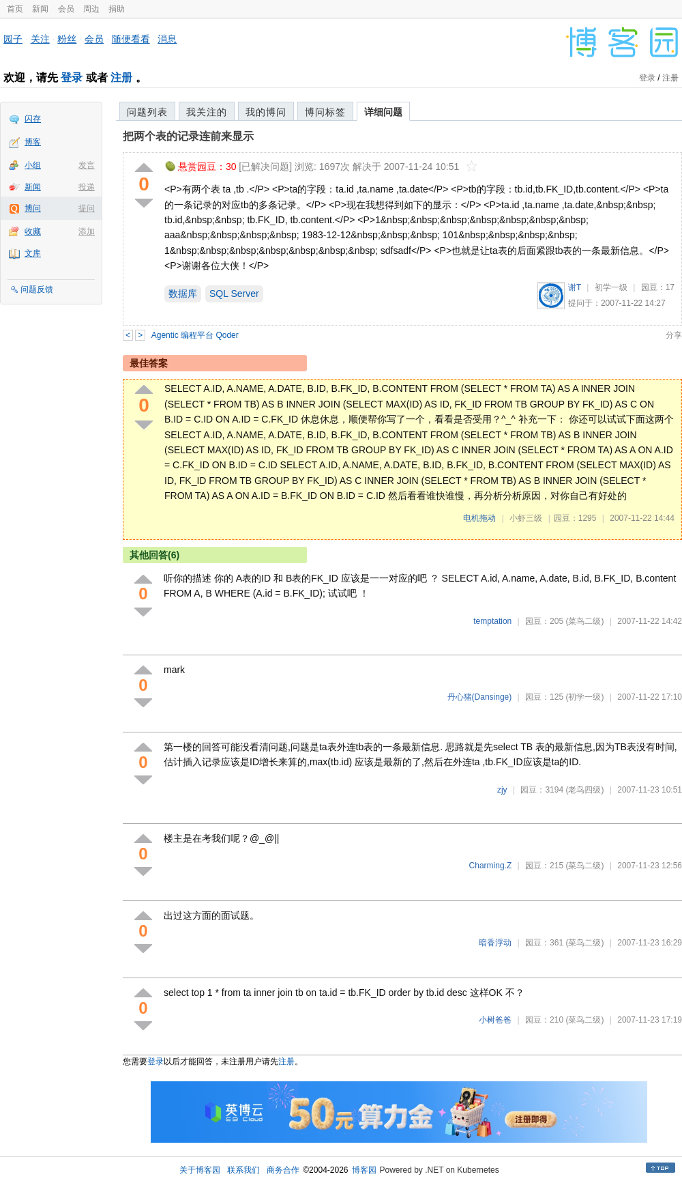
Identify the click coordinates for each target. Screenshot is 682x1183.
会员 (66, 9)
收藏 (33, 231)
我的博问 (266, 111)
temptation (492, 621)
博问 (33, 208)
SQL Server (234, 293)
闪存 (33, 119)
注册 (121, 77)
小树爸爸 (495, 1020)
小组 (33, 165)
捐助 (116, 9)
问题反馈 (36, 289)
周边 (91, 9)
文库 (33, 253)
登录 (72, 77)
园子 (13, 38)
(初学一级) (584, 697)
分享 (674, 335)
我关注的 (206, 111)
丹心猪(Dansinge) (479, 697)
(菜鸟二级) (584, 621)
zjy (502, 790)
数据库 (182, 293)
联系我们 (243, 1170)
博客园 (364, 1170)
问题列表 (147, 111)
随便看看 (131, 38)
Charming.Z (490, 865)
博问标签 (325, 111)
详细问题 (383, 111)
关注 (40, 38)
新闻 (40, 9)
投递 (86, 187)
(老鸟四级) (584, 790)
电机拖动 (479, 518)
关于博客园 (199, 1170)
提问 (86, 208)
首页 (15, 9)
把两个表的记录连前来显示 (188, 136)
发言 (86, 165)
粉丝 (66, 38)
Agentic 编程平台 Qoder (195, 335)
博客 (33, 142)
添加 (86, 231)
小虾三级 (525, 518)
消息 (167, 38)
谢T (574, 287)
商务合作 (283, 1170)
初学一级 (611, 287)
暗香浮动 (495, 942)
